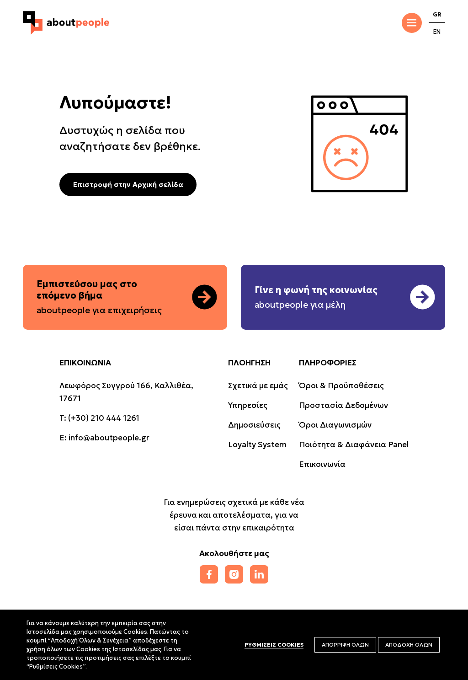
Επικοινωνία (322, 464)
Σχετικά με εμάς (258, 385)
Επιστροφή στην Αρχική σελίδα (128, 184)
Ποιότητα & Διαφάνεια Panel (354, 444)
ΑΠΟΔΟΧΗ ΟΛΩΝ (408, 644)
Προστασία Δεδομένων (343, 405)
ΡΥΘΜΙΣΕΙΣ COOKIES (274, 644)
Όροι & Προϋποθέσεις (341, 385)
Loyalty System (257, 444)
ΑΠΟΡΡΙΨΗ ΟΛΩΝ (345, 644)
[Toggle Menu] (412, 23)
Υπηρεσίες (247, 405)
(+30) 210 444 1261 (103, 418)
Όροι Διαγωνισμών (335, 425)
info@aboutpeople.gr (109, 438)
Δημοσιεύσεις (254, 425)
